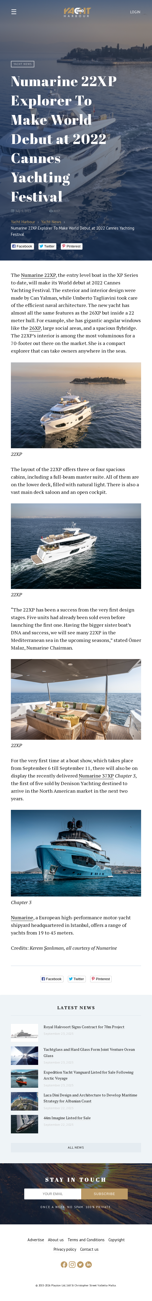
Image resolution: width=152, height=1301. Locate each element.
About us (56, 1239)
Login (135, 12)
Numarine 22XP (38, 275)
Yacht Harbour (77, 13)
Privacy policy (65, 1249)
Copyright (116, 1239)
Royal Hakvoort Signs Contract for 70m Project (84, 1026)
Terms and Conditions (86, 1239)
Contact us (89, 1249)
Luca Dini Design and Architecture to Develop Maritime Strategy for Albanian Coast (90, 1098)
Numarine (22, 917)
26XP (35, 328)
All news (76, 1147)
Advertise (36, 1239)
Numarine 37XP (96, 775)
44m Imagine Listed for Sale (67, 1117)
